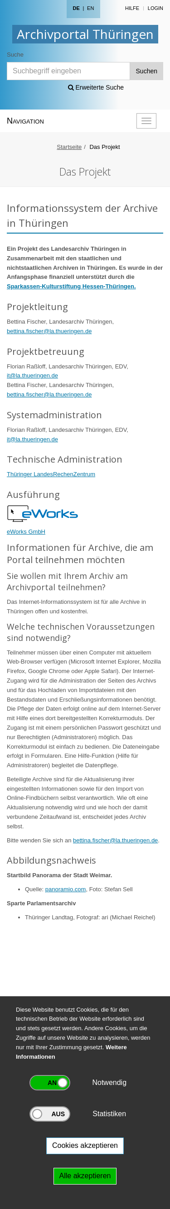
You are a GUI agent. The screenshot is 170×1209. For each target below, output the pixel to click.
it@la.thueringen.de (32, 375)
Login (155, 8)
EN (90, 8)
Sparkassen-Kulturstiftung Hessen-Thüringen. (71, 286)
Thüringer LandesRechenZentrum (51, 474)
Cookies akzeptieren (85, 1145)
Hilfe (132, 8)
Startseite (69, 146)
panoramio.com (65, 889)
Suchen (146, 71)
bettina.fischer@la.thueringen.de (49, 331)
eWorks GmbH (26, 531)
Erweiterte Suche (96, 87)
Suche (15, 54)
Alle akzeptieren (85, 1176)
